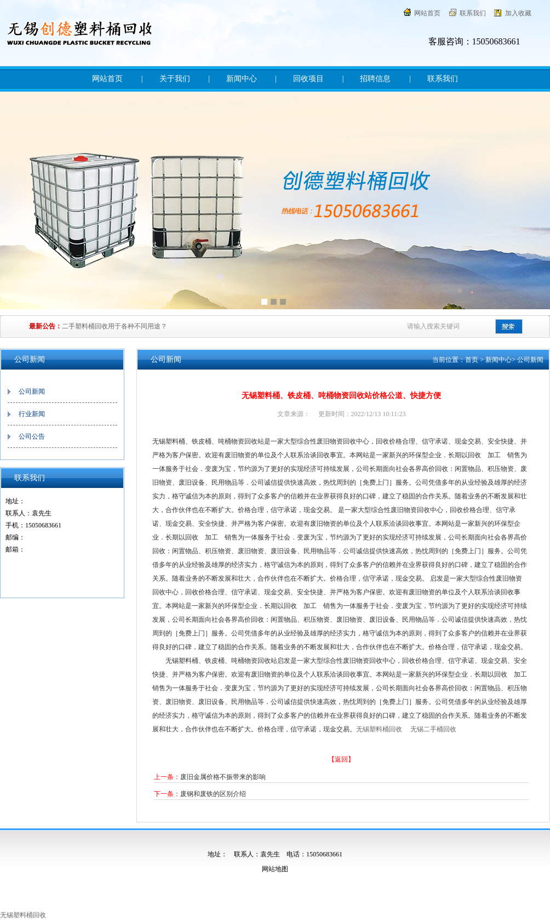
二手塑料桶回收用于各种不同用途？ (114, 326)
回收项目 (308, 79)
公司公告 (32, 436)
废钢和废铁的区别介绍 (213, 794)
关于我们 (174, 79)
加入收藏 (518, 13)
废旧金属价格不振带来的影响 (223, 777)
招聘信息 (375, 79)
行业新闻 (32, 414)
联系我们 (473, 13)
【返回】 (341, 759)
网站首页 (427, 13)
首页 (471, 360)
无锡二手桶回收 (433, 729)
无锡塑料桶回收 (380, 729)
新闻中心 (241, 79)
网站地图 (275, 869)
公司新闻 (32, 391)
